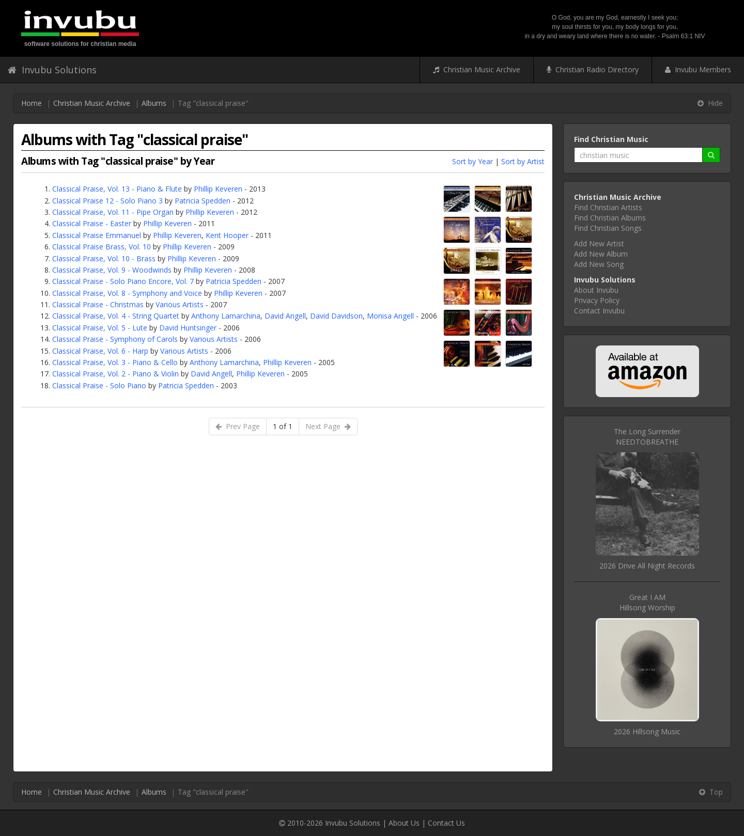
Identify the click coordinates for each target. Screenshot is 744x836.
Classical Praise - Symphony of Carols (115, 339)
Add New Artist (599, 243)
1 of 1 (282, 426)
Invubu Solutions (52, 70)
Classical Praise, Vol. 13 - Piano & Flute (117, 189)
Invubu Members (698, 69)
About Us (404, 823)
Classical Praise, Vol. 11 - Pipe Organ (113, 212)
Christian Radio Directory (593, 69)
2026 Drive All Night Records (647, 566)
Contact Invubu (599, 311)
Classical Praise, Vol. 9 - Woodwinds (112, 270)
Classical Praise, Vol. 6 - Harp (100, 351)
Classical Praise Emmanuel (96, 235)
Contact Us (446, 823)
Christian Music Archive (476, 69)
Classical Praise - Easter (91, 223)
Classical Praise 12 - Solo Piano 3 (107, 201)
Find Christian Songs (608, 228)
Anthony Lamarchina (225, 316)
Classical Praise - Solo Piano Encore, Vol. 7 (123, 281)
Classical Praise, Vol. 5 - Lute (99, 328)
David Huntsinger (187, 328)
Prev (237, 426)
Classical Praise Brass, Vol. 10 (101, 246)
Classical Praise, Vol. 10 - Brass (104, 258)
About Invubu (596, 290)
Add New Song (599, 264)
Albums (154, 103)
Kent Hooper (227, 235)
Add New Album (601, 254)
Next (328, 426)
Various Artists (180, 304)
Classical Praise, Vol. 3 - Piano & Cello (115, 362)
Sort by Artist (523, 161)
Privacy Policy (596, 300)
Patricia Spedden (202, 201)
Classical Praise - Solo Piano (99, 385)
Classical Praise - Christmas (98, 304)
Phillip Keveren (218, 189)
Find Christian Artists (608, 207)
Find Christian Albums (610, 218)
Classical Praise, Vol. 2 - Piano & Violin (115, 373)
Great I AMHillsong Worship (647, 602)
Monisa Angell (390, 316)
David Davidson (336, 316)
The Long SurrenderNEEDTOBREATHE (647, 437)
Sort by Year (472, 161)
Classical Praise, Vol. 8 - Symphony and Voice (127, 293)
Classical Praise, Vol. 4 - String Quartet (115, 316)
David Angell (285, 316)
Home (31, 103)
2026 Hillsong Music (647, 731)
